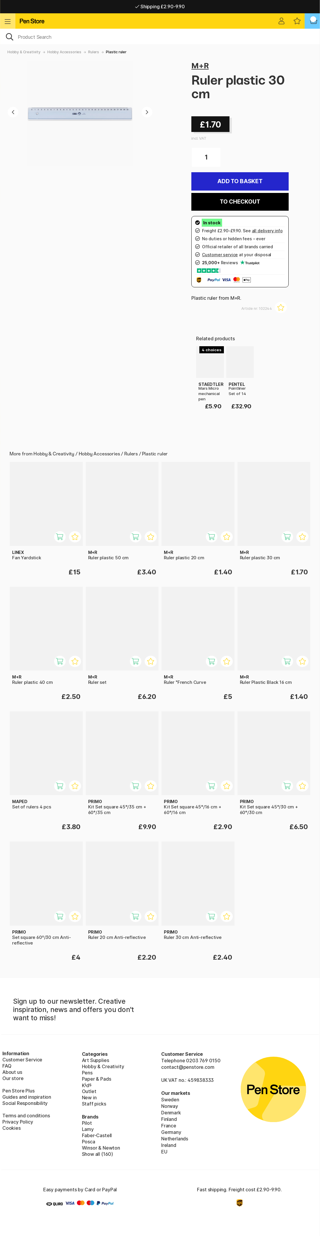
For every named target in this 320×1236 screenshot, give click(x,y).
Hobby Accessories (64, 52)
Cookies (11, 1128)
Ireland (168, 1145)
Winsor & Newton (101, 1148)
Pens (87, 1073)
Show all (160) (97, 1154)
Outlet (89, 1091)
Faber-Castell (97, 1135)
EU (164, 1152)
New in (89, 1097)
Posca (88, 1142)
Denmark (171, 1113)
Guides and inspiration (26, 1097)
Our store (12, 1078)
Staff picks (94, 1104)
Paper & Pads (96, 1079)
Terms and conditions (26, 1116)
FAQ (6, 1066)
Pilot (87, 1123)
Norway (169, 1106)
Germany (171, 1132)
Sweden (170, 1100)
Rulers (93, 52)
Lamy (88, 1129)
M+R (200, 65)
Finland (169, 1119)
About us (12, 1072)
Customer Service (22, 1060)
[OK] (160, 36)
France (168, 1126)
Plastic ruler (116, 52)
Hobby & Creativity (24, 52)
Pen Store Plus (18, 1091)
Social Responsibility (25, 1103)
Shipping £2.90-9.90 (160, 6)
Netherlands (174, 1139)
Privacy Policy (17, 1122)
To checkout (240, 201)
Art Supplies (95, 1060)
